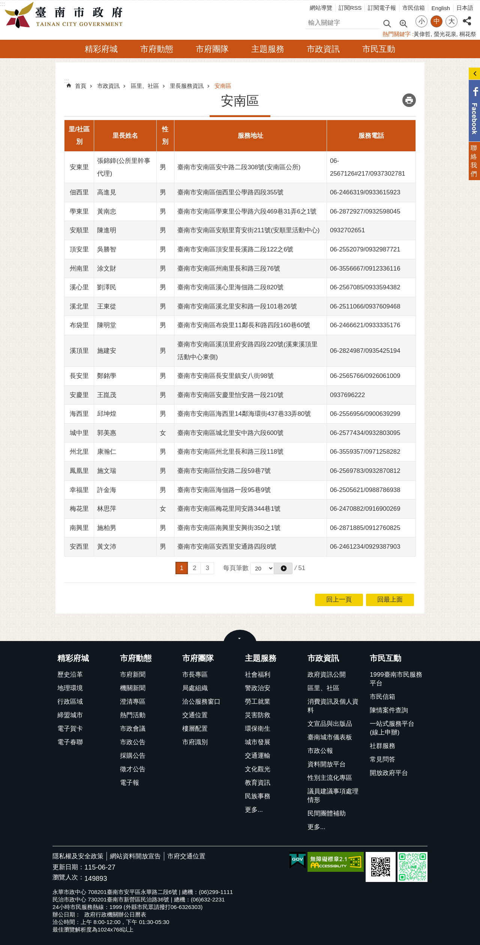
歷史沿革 (70, 674)
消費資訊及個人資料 (333, 706)
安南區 (222, 86)
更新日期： (68, 867)
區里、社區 (145, 86)
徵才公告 (133, 769)
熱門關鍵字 (396, 34)
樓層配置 (195, 728)
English (440, 8)
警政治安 (257, 688)
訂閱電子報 (382, 8)
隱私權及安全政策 (78, 856)
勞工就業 (257, 701)
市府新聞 (133, 674)
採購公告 (133, 755)
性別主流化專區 (330, 777)
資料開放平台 (327, 764)
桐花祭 (467, 34)
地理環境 (70, 688)
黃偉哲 (422, 34)
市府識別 (195, 742)
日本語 (464, 8)
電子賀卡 (70, 728)
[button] (283, 568)
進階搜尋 (403, 22)
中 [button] (437, 21)
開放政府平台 (389, 772)
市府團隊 (212, 49)
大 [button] (451, 21)
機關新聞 (133, 688)
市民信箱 (413, 8)
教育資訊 (257, 782)
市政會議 (133, 728)
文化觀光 (257, 769)
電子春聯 (70, 742)
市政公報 (320, 750)
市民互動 (378, 49)
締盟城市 (70, 715)
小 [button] (421, 21)
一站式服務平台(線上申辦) (392, 728)
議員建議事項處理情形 (333, 796)
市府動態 (156, 49)
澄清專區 (133, 701)
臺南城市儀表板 (330, 737)
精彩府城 (101, 49)
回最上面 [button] (390, 599)
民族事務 (257, 796)
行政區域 (70, 701)
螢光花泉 (445, 34)
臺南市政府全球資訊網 (65, 15)
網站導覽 (321, 8)
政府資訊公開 (327, 674)
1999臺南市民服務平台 (396, 679)
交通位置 (195, 715)
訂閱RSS (350, 8)
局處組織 (195, 688)
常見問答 (382, 759)
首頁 (80, 86)
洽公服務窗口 (201, 701)
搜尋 (311, 21)
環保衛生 (257, 728)
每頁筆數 (236, 568)
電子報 (129, 782)
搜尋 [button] (387, 23)
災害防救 (257, 715)
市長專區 (195, 674)
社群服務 (382, 745)
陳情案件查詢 (389, 710)
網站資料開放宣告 (135, 856)
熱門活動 (133, 715)
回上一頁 (339, 599)
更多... (254, 809)
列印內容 (409, 100)
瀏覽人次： (68, 877)
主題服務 (267, 49)
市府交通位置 (186, 856)
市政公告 (133, 742)
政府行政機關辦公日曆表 (115, 914)
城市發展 (257, 742)
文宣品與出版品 (330, 723)
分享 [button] (466, 17)
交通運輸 (257, 755)
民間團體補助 (327, 813)
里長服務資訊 (187, 86)
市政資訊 (323, 49)
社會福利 (257, 674)
